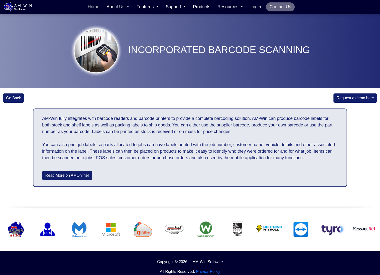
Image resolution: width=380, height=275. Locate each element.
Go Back (13, 98)
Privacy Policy (208, 271)
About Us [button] (116, 6)
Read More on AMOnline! (67, 175)
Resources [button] (229, 6)
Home (93, 6)
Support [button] (174, 6)
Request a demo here (355, 98)
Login (255, 6)
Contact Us (280, 6)
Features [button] (145, 6)
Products (201, 6)
